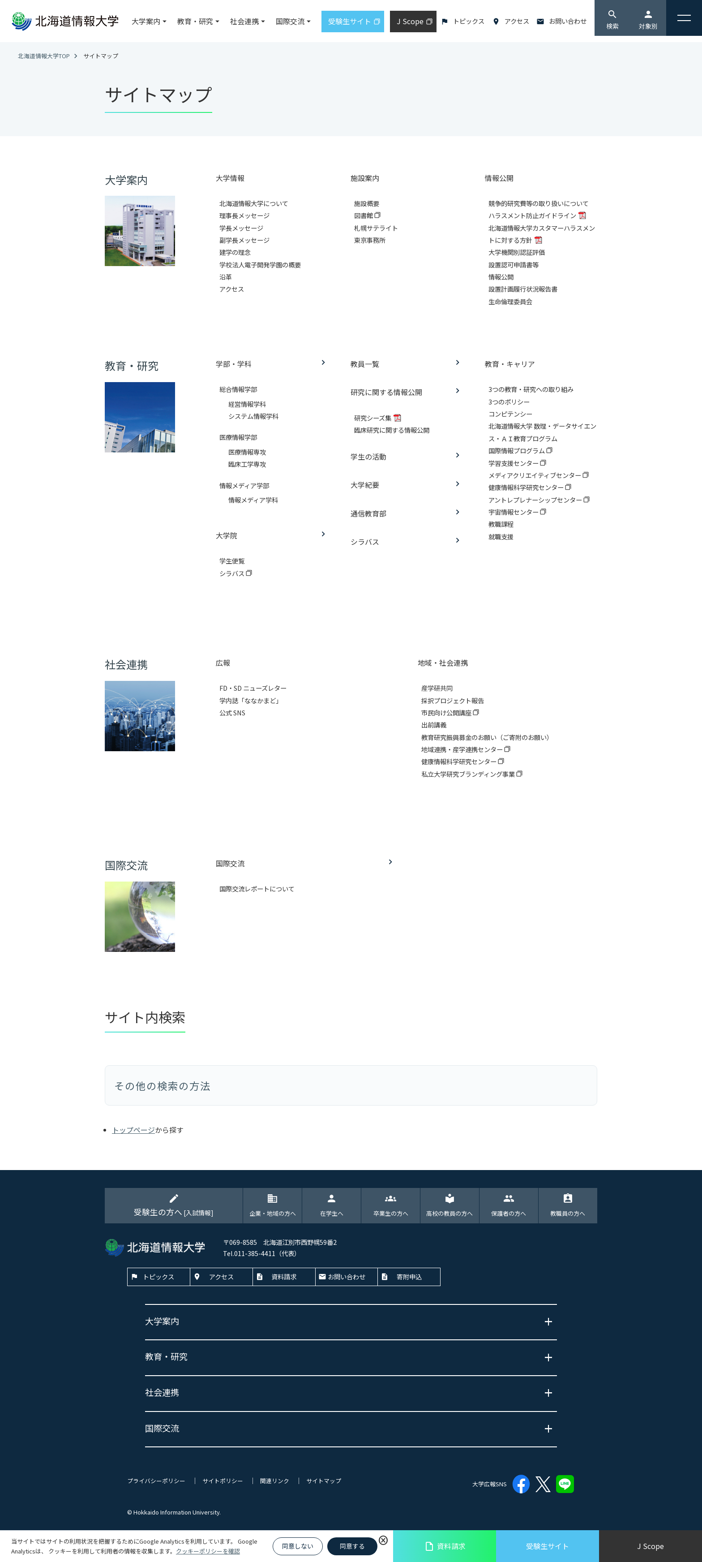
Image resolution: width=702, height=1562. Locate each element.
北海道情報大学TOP (44, 56)
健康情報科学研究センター (526, 487)
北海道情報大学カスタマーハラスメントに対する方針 (541, 234)
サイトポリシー (222, 1480)
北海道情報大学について (253, 203)
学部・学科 (234, 363)
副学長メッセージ (244, 240)
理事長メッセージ (244, 215)
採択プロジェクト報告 (452, 700)
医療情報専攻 (247, 451)
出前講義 (433, 724)
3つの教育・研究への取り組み (531, 389)
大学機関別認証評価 (516, 252)
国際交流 (230, 863)
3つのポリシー (509, 401)
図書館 (364, 215)
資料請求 (445, 1546)
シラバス (232, 573)
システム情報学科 (253, 416)
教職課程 (501, 524)
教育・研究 (195, 21)
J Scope (650, 1545)
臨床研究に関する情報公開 (391, 430)
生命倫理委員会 (510, 301)
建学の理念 (235, 252)
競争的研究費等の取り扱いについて (538, 203)
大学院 (226, 535)
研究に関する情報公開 (386, 392)
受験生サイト (547, 1545)
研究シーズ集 (373, 417)
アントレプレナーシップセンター (535, 499)
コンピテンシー (510, 413)
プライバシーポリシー (156, 1480)
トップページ (133, 1129)
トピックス (468, 21)
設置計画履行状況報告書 (522, 288)
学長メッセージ (241, 227)
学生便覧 (231, 560)
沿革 (225, 276)
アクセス (517, 21)
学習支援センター (514, 463)
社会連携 (244, 21)
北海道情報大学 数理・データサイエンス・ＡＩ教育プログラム (542, 432)
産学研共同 (437, 688)
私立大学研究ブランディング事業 (468, 774)
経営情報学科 (247, 404)
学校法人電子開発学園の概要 (260, 264)
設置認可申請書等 (513, 264)
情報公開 (501, 276)
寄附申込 (409, 1276)
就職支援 (501, 536)
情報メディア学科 (253, 499)
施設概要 (366, 203)
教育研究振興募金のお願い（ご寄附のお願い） (487, 737)
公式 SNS (232, 712)
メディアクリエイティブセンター (535, 475)
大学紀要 (365, 484)
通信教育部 (368, 513)
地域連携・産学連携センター (462, 749)
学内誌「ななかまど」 (250, 700)
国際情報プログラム (517, 450)
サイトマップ (323, 1480)
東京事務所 (369, 240)
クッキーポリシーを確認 (208, 1551)
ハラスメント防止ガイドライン (533, 215)
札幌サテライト (376, 227)
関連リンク (274, 1480)
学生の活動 (368, 456)
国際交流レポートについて (257, 888)
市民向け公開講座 (447, 712)
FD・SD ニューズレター (253, 688)
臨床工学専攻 (247, 464)
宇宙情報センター (514, 511)
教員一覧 (365, 363)
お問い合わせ (567, 21)
